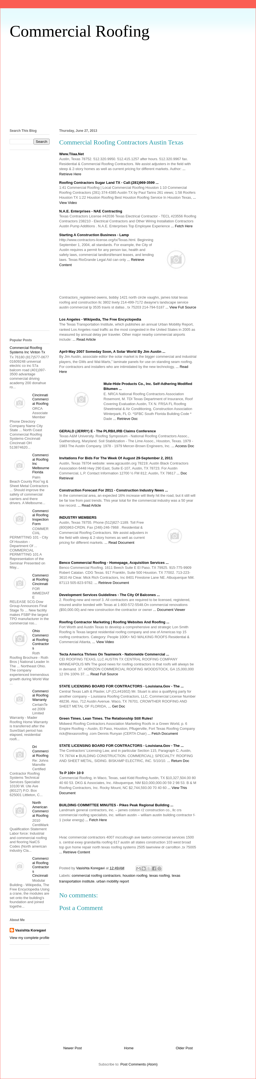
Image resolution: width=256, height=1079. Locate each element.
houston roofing (135, 875)
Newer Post (72, 1048)
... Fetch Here (182, 226)
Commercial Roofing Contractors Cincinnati (40, 867)
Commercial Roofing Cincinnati (40, 579)
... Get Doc (116, 706)
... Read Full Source (102, 674)
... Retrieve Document (111, 583)
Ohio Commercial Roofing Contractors (40, 639)
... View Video (103, 642)
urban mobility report (112, 881)
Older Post (184, 1048)
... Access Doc (182, 446)
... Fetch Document (163, 733)
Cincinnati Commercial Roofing (40, 399)
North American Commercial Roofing (40, 809)
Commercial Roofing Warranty (40, 695)
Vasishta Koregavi (30, 930)
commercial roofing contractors (96, 875)
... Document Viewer (169, 610)
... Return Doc (178, 761)
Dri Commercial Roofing (40, 751)
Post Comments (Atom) (138, 1064)
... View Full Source (180, 307)
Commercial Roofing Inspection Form (40, 517)
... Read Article (84, 339)
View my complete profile (29, 938)
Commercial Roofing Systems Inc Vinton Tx (27, 350)
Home (129, 1048)
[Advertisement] (128, 82)
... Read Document (119, 542)
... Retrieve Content (74, 852)
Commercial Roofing (79, 31)
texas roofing (159, 875)
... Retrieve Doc (125, 419)
